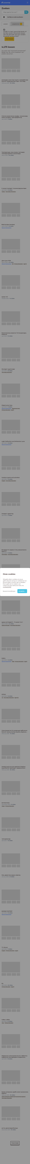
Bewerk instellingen (9, 591)
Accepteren (22, 591)
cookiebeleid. (7, 587)
